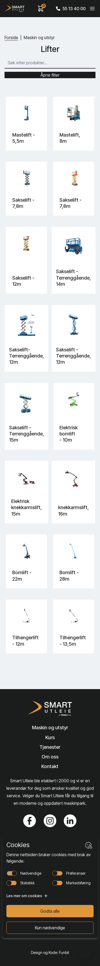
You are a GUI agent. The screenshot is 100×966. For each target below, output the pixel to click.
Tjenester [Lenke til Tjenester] (49, 747)
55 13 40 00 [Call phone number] (71, 8)
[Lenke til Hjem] (50, 708)
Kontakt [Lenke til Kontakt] (49, 766)
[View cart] (40, 8)
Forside (11, 37)
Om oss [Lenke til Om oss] (50, 757)
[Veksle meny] (92, 8)
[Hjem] (15, 8)
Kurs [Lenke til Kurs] (50, 737)
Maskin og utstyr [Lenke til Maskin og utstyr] (50, 727)
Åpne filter (50, 75)
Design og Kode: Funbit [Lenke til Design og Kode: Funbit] (50, 952)
